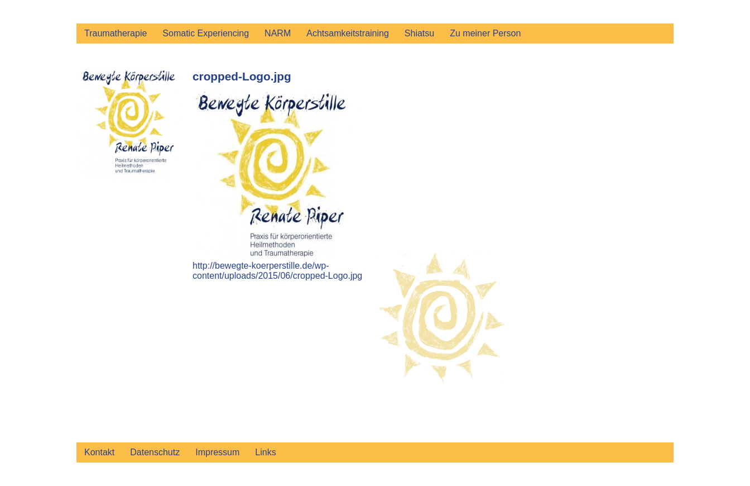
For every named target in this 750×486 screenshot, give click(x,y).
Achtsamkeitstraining (347, 33)
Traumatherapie (115, 33)
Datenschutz (155, 452)
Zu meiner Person (485, 33)
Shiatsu (419, 33)
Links (265, 452)
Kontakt (99, 452)
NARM (278, 33)
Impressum (217, 452)
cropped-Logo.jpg (242, 76)
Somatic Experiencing (205, 33)
